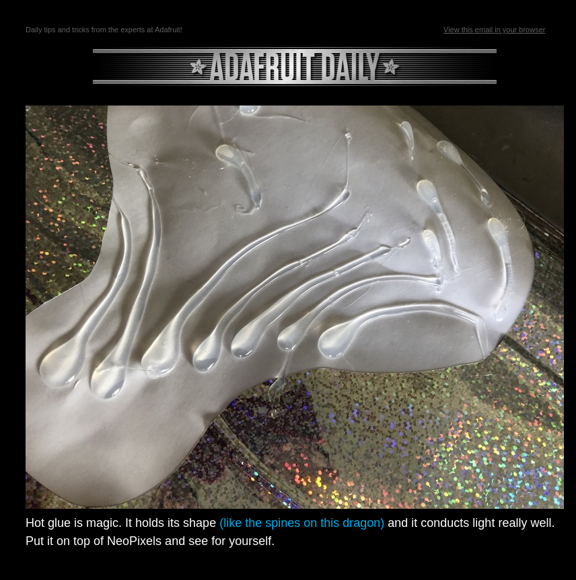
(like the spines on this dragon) (303, 523)
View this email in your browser (494, 30)
